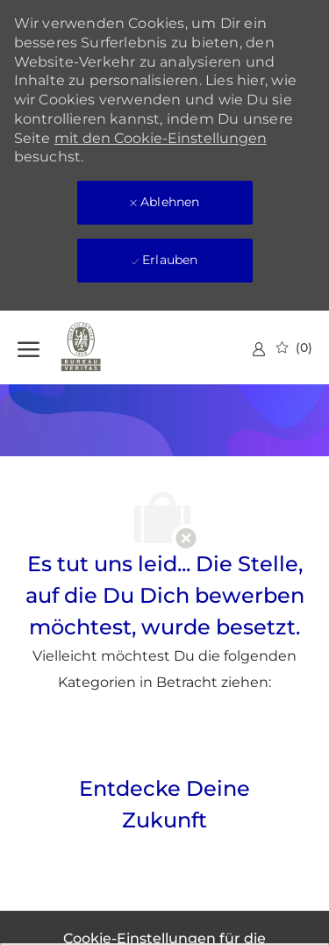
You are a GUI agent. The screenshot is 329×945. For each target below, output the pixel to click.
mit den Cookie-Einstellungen (160, 138)
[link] (259, 349)
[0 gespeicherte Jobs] (294, 347)
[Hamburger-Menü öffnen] (28, 347)
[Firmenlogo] (105, 347)
